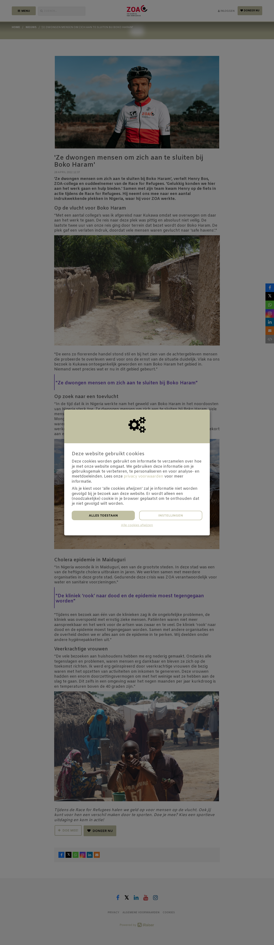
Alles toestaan (103, 516)
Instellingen (170, 516)
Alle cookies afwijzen (137, 525)
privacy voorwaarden (143, 476)
